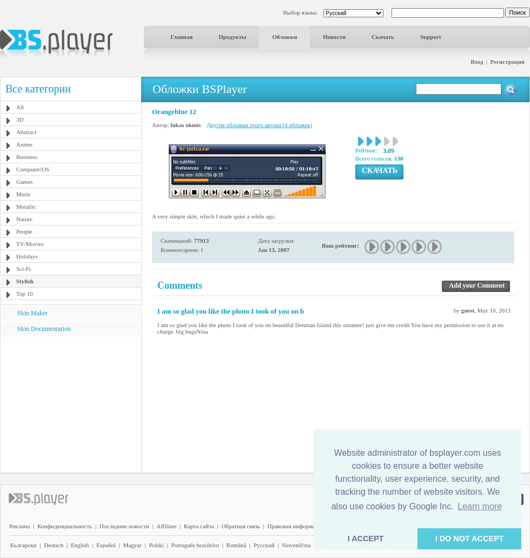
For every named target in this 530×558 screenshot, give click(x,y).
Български (23, 545)
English (80, 545)
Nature (24, 219)
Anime (24, 144)
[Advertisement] (70, 403)
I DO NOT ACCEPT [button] (469, 538)
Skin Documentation (44, 329)
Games (24, 181)
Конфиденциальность (64, 526)
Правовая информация (296, 526)
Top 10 (24, 293)
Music (23, 194)
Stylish (25, 281)
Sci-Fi (23, 268)
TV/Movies (30, 244)
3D (19, 119)
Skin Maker (32, 313)
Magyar (132, 545)
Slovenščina (296, 545)
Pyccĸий (264, 545)
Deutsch (53, 545)
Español (105, 545)
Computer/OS (32, 169)
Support (430, 37)
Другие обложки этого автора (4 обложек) (259, 125)
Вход (477, 61)
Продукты (232, 37)
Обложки (284, 37)
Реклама (19, 526)
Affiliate (166, 526)
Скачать (383, 37)
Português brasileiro (195, 545)
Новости (334, 37)
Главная (181, 37)
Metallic (26, 206)
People (24, 231)
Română (237, 545)
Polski (156, 545)
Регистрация (508, 61)
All (20, 107)
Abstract (26, 132)
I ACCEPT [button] (366, 538)
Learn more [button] (480, 506)
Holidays (27, 256)
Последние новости (124, 526)
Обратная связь (240, 526)
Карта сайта (199, 526)
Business (26, 157)
